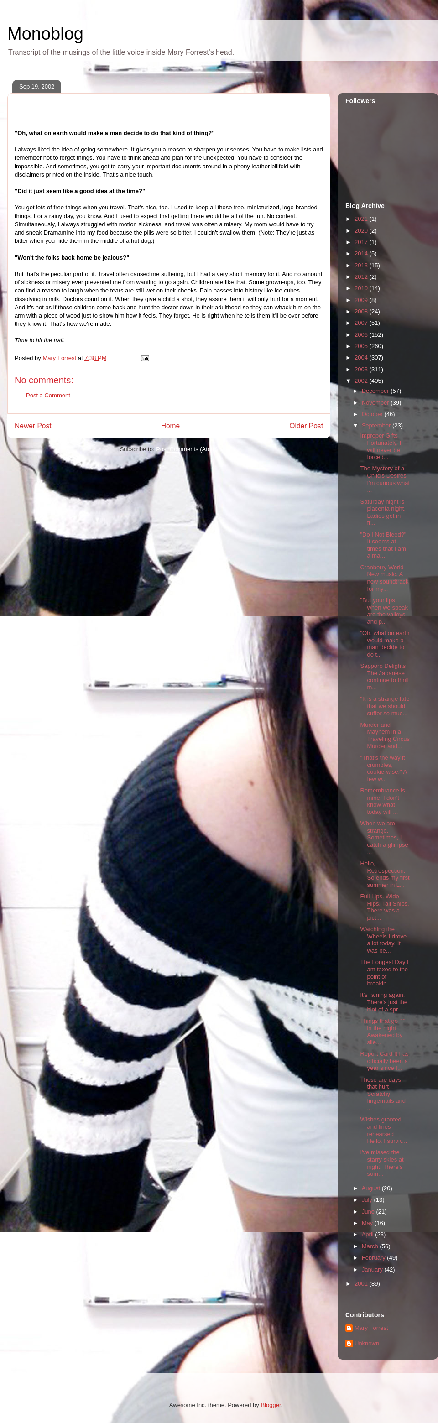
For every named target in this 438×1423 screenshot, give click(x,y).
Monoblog (45, 33)
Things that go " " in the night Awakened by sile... (382, 1031)
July (368, 1199)
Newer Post (33, 426)
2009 (362, 300)
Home (170, 426)
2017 (362, 242)
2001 (362, 1283)
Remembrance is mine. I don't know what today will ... (382, 801)
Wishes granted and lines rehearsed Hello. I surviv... (383, 1130)
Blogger (271, 1405)
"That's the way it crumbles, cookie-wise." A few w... (383, 768)
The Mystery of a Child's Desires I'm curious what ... (385, 479)
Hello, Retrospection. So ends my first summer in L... (384, 874)
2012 (362, 276)
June (369, 1211)
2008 (362, 311)
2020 (362, 230)
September (377, 425)
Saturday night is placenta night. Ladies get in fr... (383, 512)
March (371, 1246)
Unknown (367, 1343)
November (376, 402)
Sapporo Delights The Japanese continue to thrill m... (384, 676)
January (373, 1269)
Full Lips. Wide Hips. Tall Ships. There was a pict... (384, 907)
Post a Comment (48, 395)
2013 (362, 265)
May (368, 1223)
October (373, 414)
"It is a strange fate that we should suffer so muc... (384, 705)
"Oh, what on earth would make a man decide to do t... (384, 644)
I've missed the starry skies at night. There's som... (381, 1163)
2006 (362, 334)
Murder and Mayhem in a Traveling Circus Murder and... (384, 735)
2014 (362, 253)
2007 (362, 322)
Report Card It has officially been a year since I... (384, 1060)
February (374, 1257)
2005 (362, 346)
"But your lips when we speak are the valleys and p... (384, 611)
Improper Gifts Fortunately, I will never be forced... (380, 446)
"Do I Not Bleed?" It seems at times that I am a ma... (383, 545)
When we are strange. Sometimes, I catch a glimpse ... (384, 837)
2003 (362, 369)
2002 (362, 380)
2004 (362, 357)
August (372, 1188)
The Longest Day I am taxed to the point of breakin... (384, 973)
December (376, 390)
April (368, 1234)
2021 (362, 218)
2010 (362, 288)
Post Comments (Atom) (187, 449)
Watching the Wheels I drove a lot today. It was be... (383, 940)
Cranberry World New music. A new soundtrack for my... (384, 578)
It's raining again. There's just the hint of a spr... (383, 1001)
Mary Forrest (371, 1327)
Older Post (306, 426)
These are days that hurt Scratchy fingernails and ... (383, 1093)
